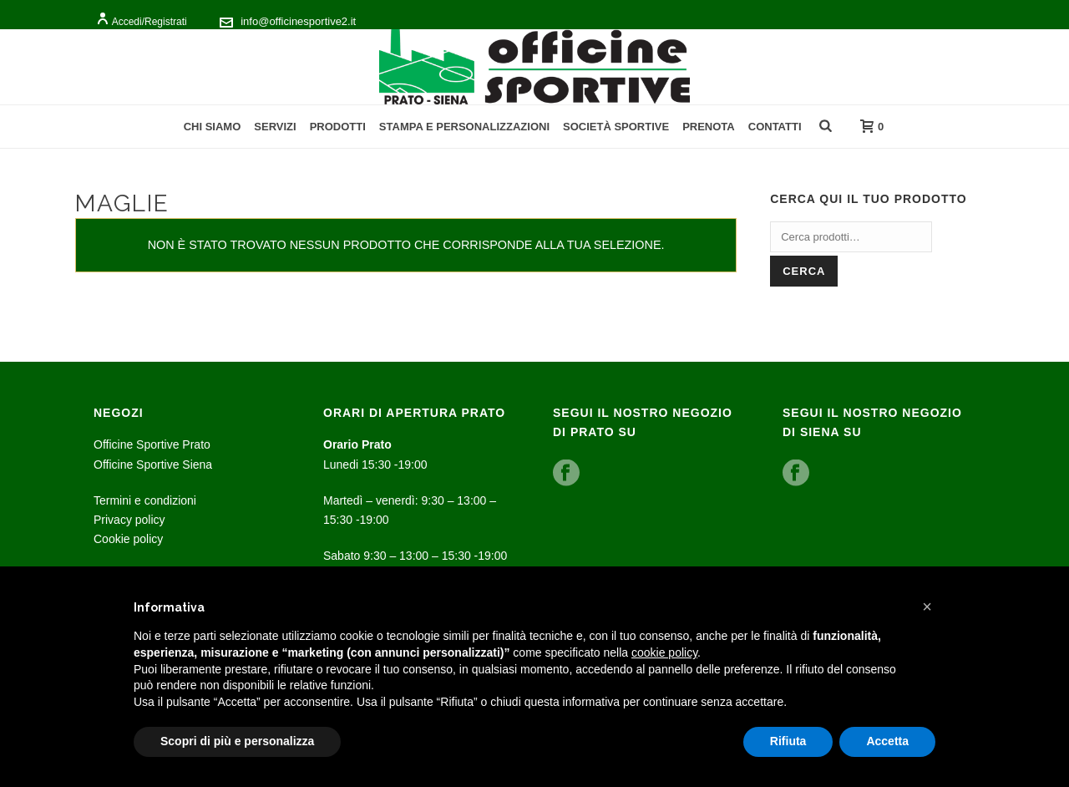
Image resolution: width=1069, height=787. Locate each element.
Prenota (708, 126)
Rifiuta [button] (788, 741)
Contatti (775, 126)
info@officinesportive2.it (298, 21)
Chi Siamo (212, 126)
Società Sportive (616, 126)
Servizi (275, 126)
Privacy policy (129, 519)
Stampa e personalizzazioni (464, 126)
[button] (927, 606)
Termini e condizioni (145, 500)
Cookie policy (128, 539)
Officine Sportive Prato (152, 444)
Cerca (804, 271)
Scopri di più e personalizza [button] (237, 741)
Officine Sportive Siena (153, 464)
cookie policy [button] (664, 652)
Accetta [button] (887, 741)
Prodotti (338, 126)
